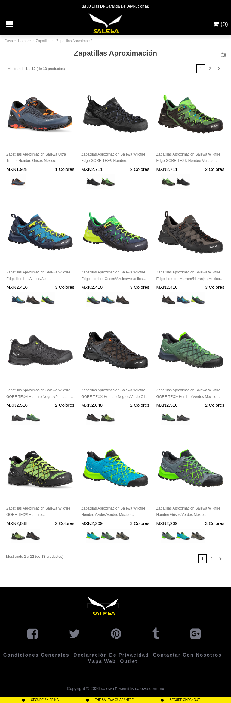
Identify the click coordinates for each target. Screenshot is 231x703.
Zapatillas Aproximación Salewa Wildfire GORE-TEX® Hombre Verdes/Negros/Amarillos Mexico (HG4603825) (38, 512)
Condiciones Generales (36, 655)
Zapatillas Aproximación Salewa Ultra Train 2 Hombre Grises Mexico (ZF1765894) (36, 158)
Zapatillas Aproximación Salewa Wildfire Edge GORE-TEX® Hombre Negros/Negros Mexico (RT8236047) (113, 158)
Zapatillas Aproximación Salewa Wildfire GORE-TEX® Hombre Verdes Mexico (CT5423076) (188, 394)
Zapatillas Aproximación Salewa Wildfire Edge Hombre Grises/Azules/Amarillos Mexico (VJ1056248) (113, 276)
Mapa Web (102, 661)
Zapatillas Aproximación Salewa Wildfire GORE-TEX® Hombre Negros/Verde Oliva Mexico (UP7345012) (115, 394)
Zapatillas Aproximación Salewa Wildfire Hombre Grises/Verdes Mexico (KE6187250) (188, 512)
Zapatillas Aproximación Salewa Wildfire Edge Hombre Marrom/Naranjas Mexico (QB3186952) (188, 276)
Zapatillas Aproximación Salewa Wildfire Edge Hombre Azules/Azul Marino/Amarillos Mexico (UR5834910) (38, 276)
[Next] (165, 6)
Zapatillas (43, 41)
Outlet (128, 661)
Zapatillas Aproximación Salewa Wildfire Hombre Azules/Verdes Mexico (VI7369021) (113, 512)
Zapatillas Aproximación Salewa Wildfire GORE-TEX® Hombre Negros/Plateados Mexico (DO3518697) (38, 394)
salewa (107, 688)
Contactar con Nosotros (187, 655)
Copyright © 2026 (84, 688)
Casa (9, 41)
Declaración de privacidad (111, 655)
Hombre (24, 41)
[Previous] (66, 6)
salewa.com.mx (149, 688)
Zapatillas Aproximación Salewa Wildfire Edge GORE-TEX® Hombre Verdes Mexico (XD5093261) (188, 158)
